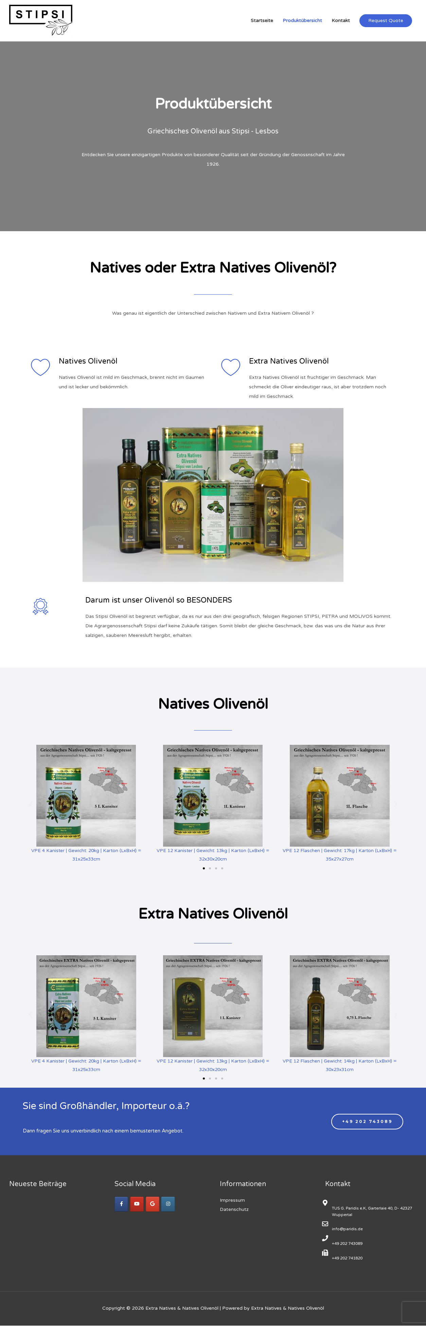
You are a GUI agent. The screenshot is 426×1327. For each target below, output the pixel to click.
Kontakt (341, 20)
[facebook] (121, 1205)
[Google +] (154, 1205)
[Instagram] (170, 1205)
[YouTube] (137, 1205)
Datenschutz (234, 1210)
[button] (204, 869)
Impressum (232, 1201)
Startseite (262, 20)
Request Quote (385, 20)
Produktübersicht (302, 20)
